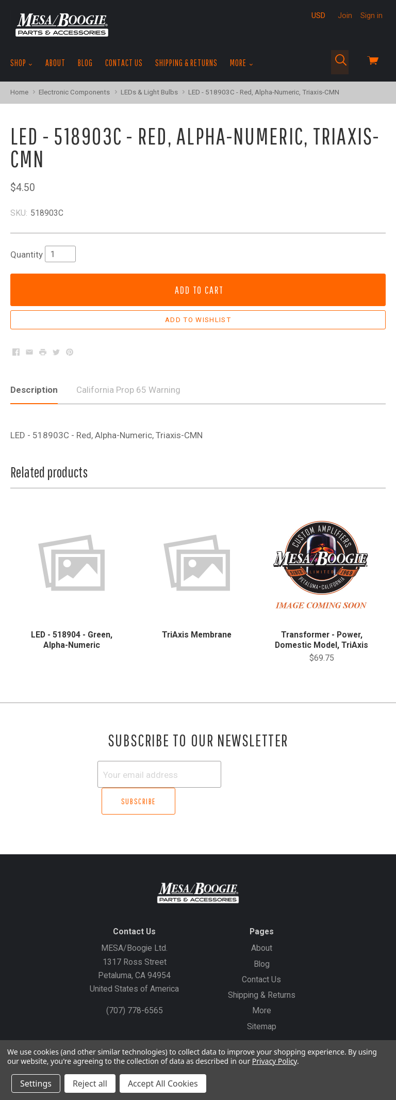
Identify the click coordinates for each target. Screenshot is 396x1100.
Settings (36, 1083)
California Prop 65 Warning (128, 390)
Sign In (263, 1030)
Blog (85, 63)
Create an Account (211, 1030)
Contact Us (124, 63)
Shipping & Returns (186, 63)
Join (345, 15)
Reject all (90, 1083)
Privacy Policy (274, 1061)
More (241, 63)
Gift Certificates (144, 1030)
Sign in (371, 15)
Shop (21, 63)
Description (34, 390)
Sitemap (261, 999)
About (55, 63)
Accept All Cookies (163, 1083)
